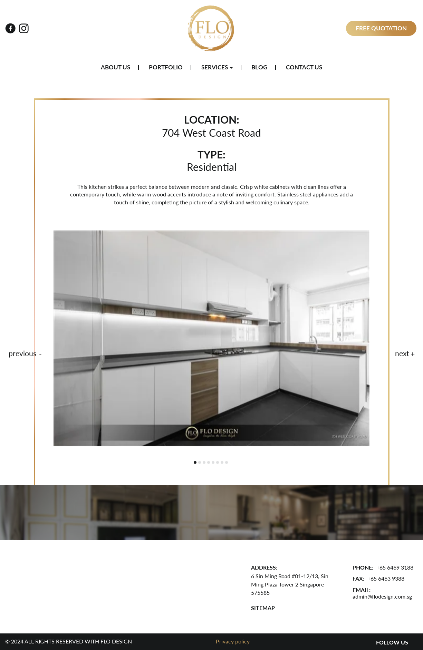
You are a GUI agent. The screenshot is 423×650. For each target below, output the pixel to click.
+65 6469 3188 (394, 567)
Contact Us (304, 67)
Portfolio (166, 67)
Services (217, 67)
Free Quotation (381, 28)
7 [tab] (222, 463)
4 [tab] (208, 463)
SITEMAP (263, 607)
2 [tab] (199, 463)
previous (22, 354)
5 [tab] (213, 463)
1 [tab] (195, 463)
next (402, 354)
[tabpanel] (211, 339)
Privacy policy (233, 641)
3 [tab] (204, 463)
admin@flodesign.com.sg (382, 596)
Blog (259, 67)
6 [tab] (217, 463)
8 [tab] (226, 463)
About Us (115, 67)
